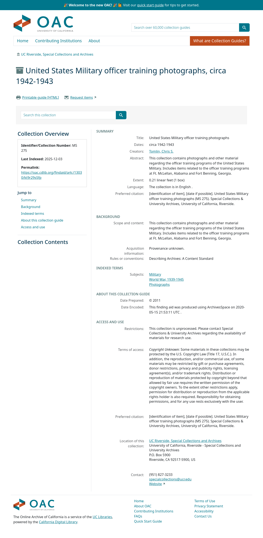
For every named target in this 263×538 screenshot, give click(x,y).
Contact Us (203, 516)
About (94, 41)
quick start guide (150, 5)
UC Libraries (102, 517)
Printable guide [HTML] (40, 97)
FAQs (138, 516)
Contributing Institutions (58, 41)
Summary (28, 200)
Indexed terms (32, 213)
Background (30, 206)
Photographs (159, 284)
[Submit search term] (244, 27)
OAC (43, 23)
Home (22, 41)
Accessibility (203, 511)
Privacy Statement (208, 506)
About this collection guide (42, 220)
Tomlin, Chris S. (161, 151)
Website (155, 484)
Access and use (33, 227)
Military (155, 274)
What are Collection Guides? (219, 41)
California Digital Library (58, 522)
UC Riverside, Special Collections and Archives (57, 54)
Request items (81, 97)
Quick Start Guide (148, 521)
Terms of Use (204, 501)
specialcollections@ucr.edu (170, 479)
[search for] (185, 27)
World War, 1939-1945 (166, 279)
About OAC (142, 506)
